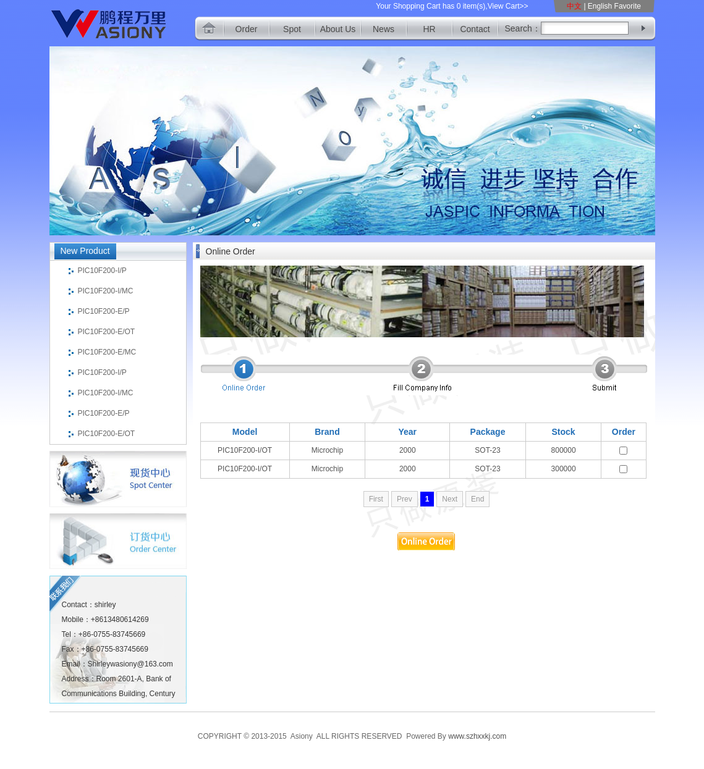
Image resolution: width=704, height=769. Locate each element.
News (383, 29)
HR (429, 29)
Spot (292, 29)
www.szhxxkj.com (477, 736)
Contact (475, 29)
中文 (575, 6)
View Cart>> (508, 6)
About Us (338, 29)
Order (246, 29)
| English (597, 6)
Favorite (627, 6)
